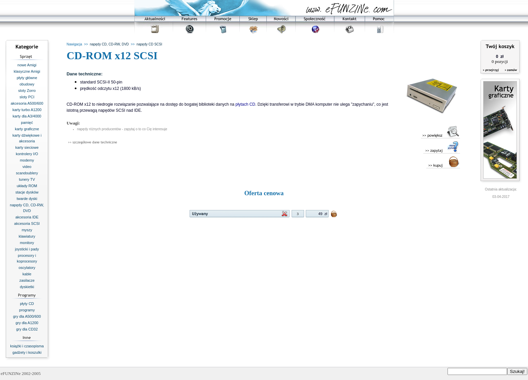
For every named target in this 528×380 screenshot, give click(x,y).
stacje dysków (26, 192)
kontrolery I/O (27, 154)
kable (27, 274)
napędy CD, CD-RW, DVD (109, 44)
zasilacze (26, 280)
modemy (27, 160)
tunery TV (27, 179)
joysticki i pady (27, 249)
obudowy (27, 84)
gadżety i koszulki (26, 352)
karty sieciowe (26, 147)
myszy (27, 230)
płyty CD (27, 304)
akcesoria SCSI (27, 223)
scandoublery (27, 173)
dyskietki (27, 287)
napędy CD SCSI (149, 44)
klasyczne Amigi (27, 71)
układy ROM (27, 186)
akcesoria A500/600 (27, 103)
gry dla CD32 (27, 329)
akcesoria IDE (26, 217)
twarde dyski (26, 199)
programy (27, 310)
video (27, 167)
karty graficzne (27, 129)
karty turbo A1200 (26, 110)
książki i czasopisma (27, 346)
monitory (27, 243)
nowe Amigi (27, 65)
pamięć (27, 122)
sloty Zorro (27, 91)
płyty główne (27, 78)
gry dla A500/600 (27, 316)
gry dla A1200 (26, 323)
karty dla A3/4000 (26, 116)
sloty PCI (27, 97)
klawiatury (27, 236)
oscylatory (27, 268)
